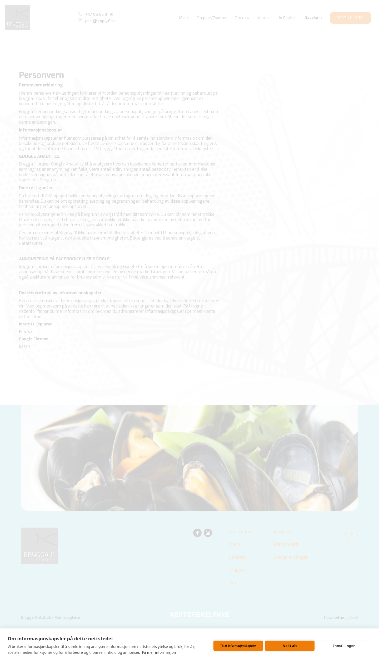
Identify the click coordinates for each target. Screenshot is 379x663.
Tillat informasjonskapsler (238, 645)
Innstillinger (344, 645)
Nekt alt (290, 645)
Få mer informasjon (159, 652)
